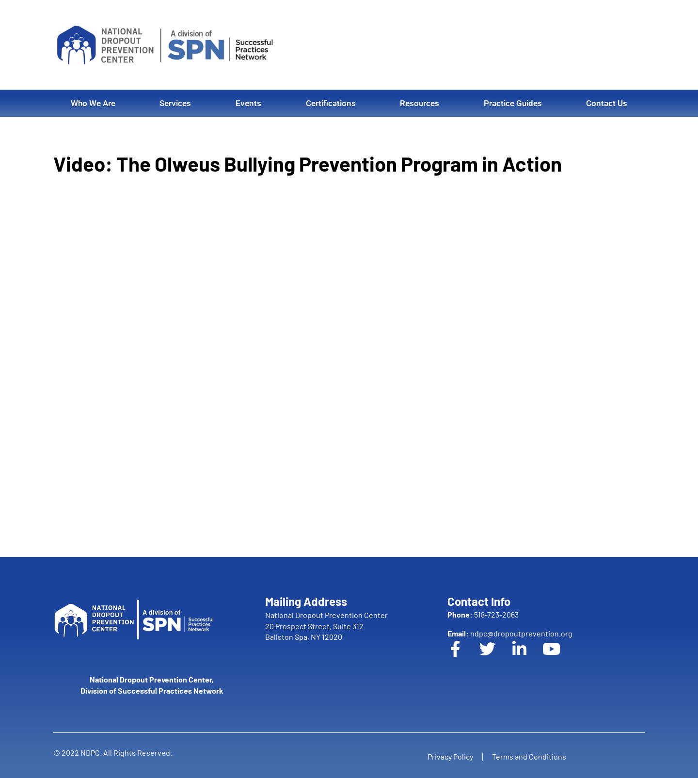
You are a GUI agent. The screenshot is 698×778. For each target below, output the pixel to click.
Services (175, 103)
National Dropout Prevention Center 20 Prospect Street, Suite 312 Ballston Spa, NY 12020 (326, 625)
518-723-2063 (483, 614)
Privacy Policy (450, 756)
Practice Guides (513, 103)
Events (248, 103)
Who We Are (93, 103)
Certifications (331, 103)
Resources (419, 103)
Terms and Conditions (529, 756)
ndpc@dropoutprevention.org (509, 633)
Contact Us (606, 103)
